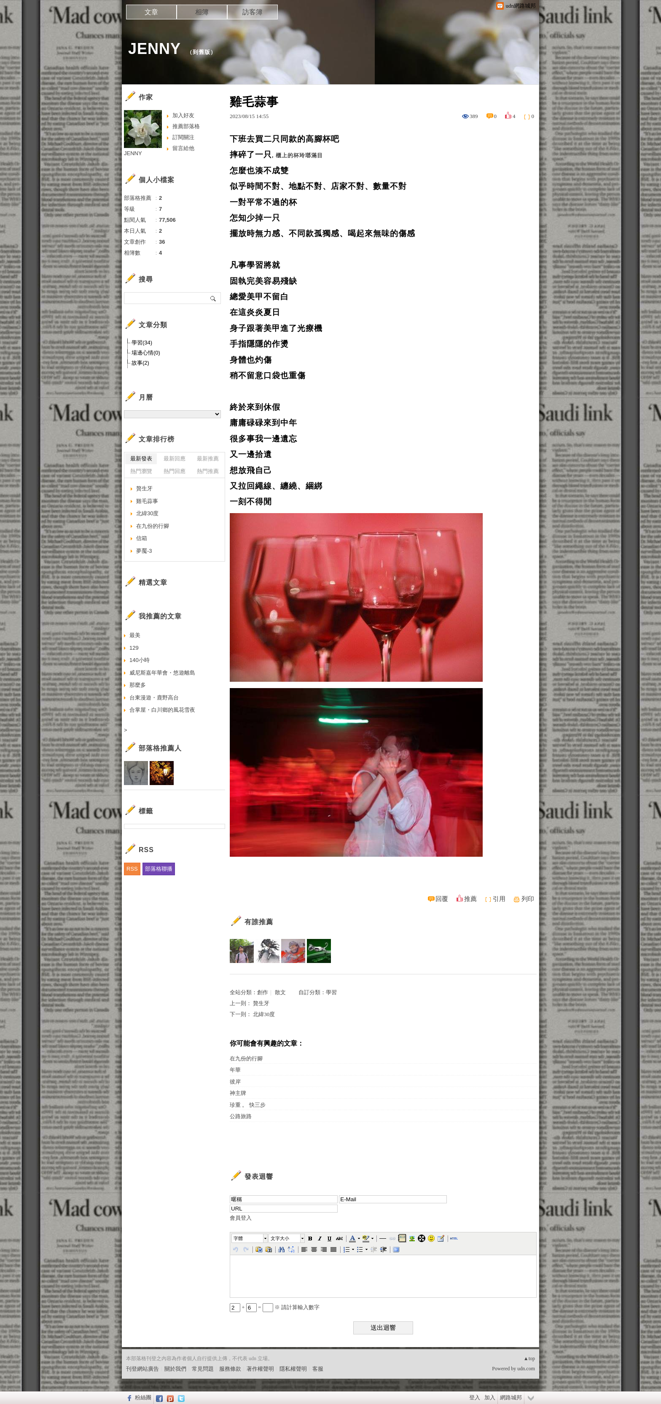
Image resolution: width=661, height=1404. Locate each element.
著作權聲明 (260, 1369)
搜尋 (213, 298)
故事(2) (140, 363)
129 (134, 648)
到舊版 (201, 52)
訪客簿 (252, 12)
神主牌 (238, 1093)
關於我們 (175, 1369)
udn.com (526, 1369)
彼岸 (235, 1082)
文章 (151, 12)
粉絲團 (143, 1397)
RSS (132, 869)
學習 (331, 992)
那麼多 (137, 685)
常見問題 (203, 1369)
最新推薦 (208, 458)
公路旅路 (241, 1116)
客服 (317, 1369)
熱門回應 (174, 471)
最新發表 (141, 458)
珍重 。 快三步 (248, 1105)
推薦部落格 (186, 126)
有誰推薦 (259, 921)
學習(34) (142, 342)
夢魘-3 (144, 551)
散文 (280, 992)
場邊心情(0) (146, 353)
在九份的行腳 (246, 1058)
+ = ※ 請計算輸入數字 (275, 1307)
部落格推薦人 (160, 748)
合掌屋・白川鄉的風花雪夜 (162, 710)
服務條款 (230, 1369)
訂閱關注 (183, 137)
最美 (134, 635)
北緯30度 (264, 1014)
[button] (250, 1238)
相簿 (202, 12)
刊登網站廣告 (142, 1369)
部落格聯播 (158, 869)
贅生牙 (261, 1003)
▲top (529, 1358)
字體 (238, 1238)
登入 (474, 1397)
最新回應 (174, 458)
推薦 (470, 899)
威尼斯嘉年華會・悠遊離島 (162, 673)
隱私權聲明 (293, 1369)
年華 (235, 1070)
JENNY (154, 48)
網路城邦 (511, 1397)
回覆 (441, 899)
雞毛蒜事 (147, 501)
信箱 (141, 538)
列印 (527, 899)
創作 (262, 992)
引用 (499, 899)
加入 (489, 1397)
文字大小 (280, 1238)
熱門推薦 (208, 471)
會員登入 (241, 1218)
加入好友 (183, 115)
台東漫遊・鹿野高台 (154, 697)
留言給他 (183, 148)
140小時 (139, 660)
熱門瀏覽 (141, 471)
